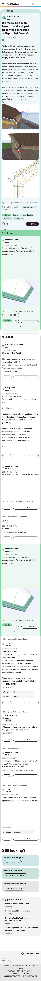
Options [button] (37, 10)
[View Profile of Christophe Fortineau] (14, 344)
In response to (15, 516)
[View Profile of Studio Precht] (13, 17)
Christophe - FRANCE (11, 371)
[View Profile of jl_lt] (6, 520)
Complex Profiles (26, 215)
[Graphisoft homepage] (30, 954)
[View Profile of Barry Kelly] (10, 388)
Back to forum (13, 862)
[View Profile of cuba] (7, 643)
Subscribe (16, 224)
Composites (7, 218)
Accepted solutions (15, 875)
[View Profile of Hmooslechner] (11, 239)
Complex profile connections (17, 911)
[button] (20, 116)
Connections (19, 218)
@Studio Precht (15, 353)
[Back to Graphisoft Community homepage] (13, 4)
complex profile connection (17, 904)
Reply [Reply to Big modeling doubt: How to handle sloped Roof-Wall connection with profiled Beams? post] (33, 224)
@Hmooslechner (10, 651)
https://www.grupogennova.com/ (15, 532)
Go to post (12, 315)
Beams (15, 215)
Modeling (8, 907)
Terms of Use (26, 971)
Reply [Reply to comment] (31, 322)
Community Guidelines (20, 973)
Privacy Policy (14, 971)
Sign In (37, 4)
